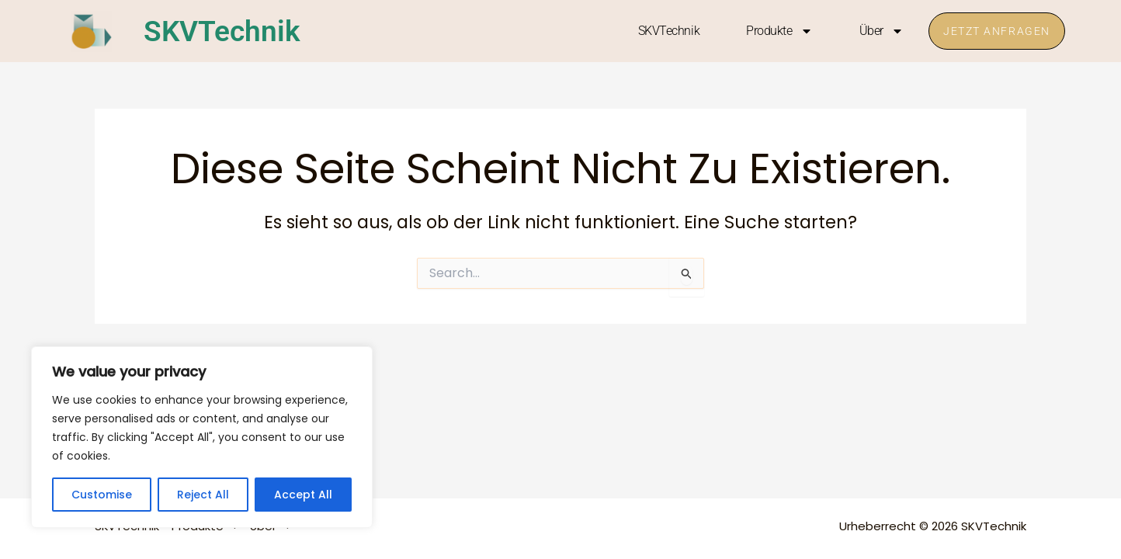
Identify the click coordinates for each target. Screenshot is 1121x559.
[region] (202, 437)
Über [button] (878, 31)
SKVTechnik (227, 30)
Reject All (203, 494)
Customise (101, 494)
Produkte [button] (777, 31)
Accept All (303, 494)
